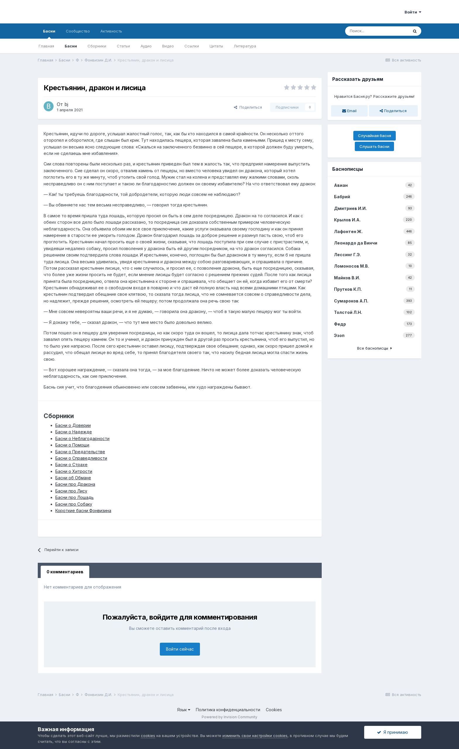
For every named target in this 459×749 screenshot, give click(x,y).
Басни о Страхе (71, 464)
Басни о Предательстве (80, 451)
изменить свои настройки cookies (254, 735)
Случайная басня (374, 135)
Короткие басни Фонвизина (83, 510)
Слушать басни (374, 146)
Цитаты (216, 46)
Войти (413, 12)
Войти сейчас (180, 649)
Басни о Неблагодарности (82, 438)
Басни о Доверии (73, 425)
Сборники (97, 46)
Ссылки (191, 46)
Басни (49, 34)
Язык (183, 709)
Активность (111, 31)
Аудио (146, 46)
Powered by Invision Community (229, 717)
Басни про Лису (71, 490)
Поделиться (248, 107)
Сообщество (78, 31)
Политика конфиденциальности (228, 709)
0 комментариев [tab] (65, 571)
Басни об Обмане (73, 477)
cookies (148, 735)
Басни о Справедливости (81, 458)
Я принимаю (392, 732)
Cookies (274, 709)
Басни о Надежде (73, 431)
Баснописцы (347, 169)
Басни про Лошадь (74, 497)
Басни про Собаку (73, 504)
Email (349, 110)
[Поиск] (376, 31)
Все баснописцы (374, 348)
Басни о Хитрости (73, 471)
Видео (168, 46)
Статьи (123, 46)
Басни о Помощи (72, 444)
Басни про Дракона (75, 484)
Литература (245, 46)
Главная (46, 46)
